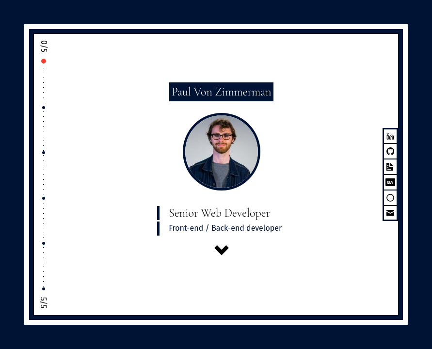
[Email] (390, 213)
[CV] (390, 166)
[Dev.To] (390, 182)
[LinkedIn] (390, 135)
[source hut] (390, 198)
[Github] (390, 151)
